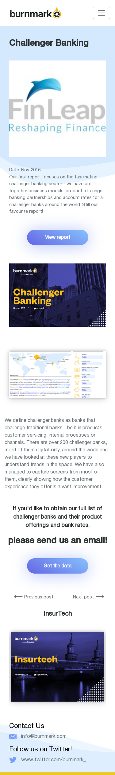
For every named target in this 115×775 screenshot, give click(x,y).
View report (57, 237)
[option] (57, 657)
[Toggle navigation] (101, 13)
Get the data (57, 565)
